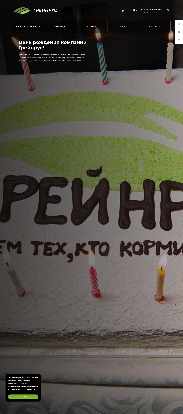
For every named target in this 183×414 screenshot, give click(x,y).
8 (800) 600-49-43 (153, 9)
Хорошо (23, 397)
